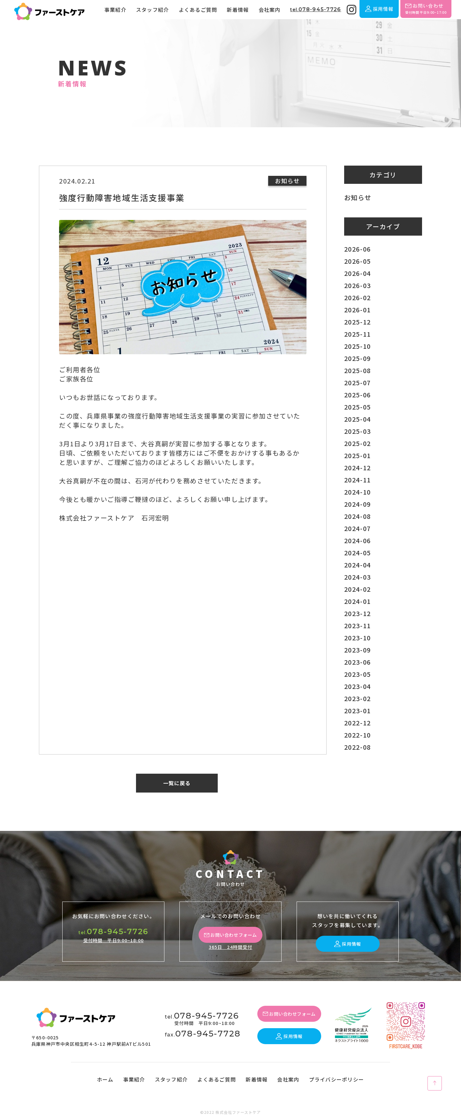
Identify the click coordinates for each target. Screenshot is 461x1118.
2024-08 (357, 516)
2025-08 (357, 370)
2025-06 (357, 394)
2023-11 (357, 625)
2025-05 (357, 406)
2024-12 (357, 467)
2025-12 (357, 321)
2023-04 (357, 686)
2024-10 (357, 491)
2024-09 (357, 504)
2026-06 (357, 249)
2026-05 (357, 261)
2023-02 (357, 698)
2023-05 (357, 674)
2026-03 (357, 285)
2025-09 (357, 358)
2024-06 (357, 540)
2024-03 (357, 577)
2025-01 (357, 455)
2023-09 (357, 649)
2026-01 (357, 309)
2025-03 (357, 431)
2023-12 (357, 613)
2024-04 (357, 564)
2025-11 (357, 334)
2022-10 (357, 734)
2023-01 (357, 710)
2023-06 (357, 662)
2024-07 (357, 528)
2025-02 (357, 443)
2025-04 (357, 419)
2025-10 (357, 346)
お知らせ (358, 197)
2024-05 (357, 552)
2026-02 (357, 297)
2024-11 (357, 479)
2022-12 (357, 722)
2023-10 (357, 637)
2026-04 (357, 273)
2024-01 (357, 601)
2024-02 (357, 589)
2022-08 (357, 747)
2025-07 (357, 382)
